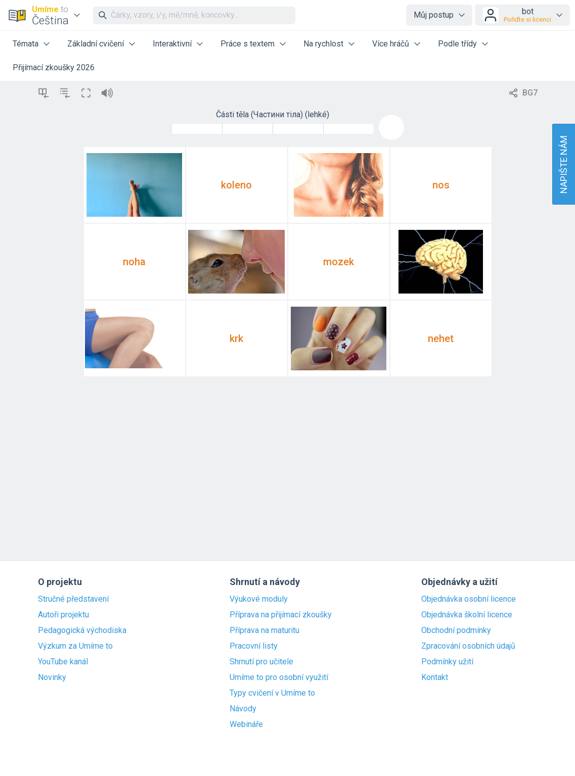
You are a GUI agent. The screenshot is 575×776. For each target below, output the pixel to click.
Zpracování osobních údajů (468, 646)
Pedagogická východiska (82, 630)
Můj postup (434, 15)
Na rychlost (323, 43)
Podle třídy (457, 43)
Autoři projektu (63, 614)
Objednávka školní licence (466, 614)
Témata (25, 43)
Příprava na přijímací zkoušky (281, 614)
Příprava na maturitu (264, 630)
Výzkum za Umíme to (75, 646)
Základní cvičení (95, 43)
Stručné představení (73, 599)
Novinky (52, 677)
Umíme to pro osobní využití (279, 677)
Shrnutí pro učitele (261, 661)
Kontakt (434, 677)
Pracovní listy (254, 646)
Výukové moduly (259, 599)
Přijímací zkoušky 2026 (54, 67)
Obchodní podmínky (456, 630)
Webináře (246, 724)
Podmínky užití (447, 661)
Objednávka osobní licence (468, 599)
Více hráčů (390, 43)
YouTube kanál (63, 661)
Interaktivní (172, 43)
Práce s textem (247, 43)
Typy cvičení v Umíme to (272, 693)
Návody (243, 708)
